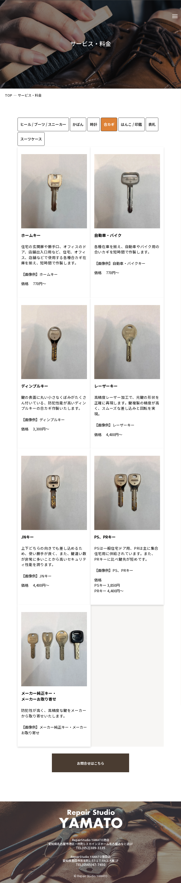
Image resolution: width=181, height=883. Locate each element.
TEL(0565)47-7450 (90, 864)
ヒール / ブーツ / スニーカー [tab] (43, 124)
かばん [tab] (78, 124)
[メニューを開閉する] (174, 17)
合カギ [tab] (109, 124)
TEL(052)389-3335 (90, 848)
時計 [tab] (93, 124)
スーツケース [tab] (31, 138)
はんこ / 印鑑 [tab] (131, 124)
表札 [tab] (152, 124)
